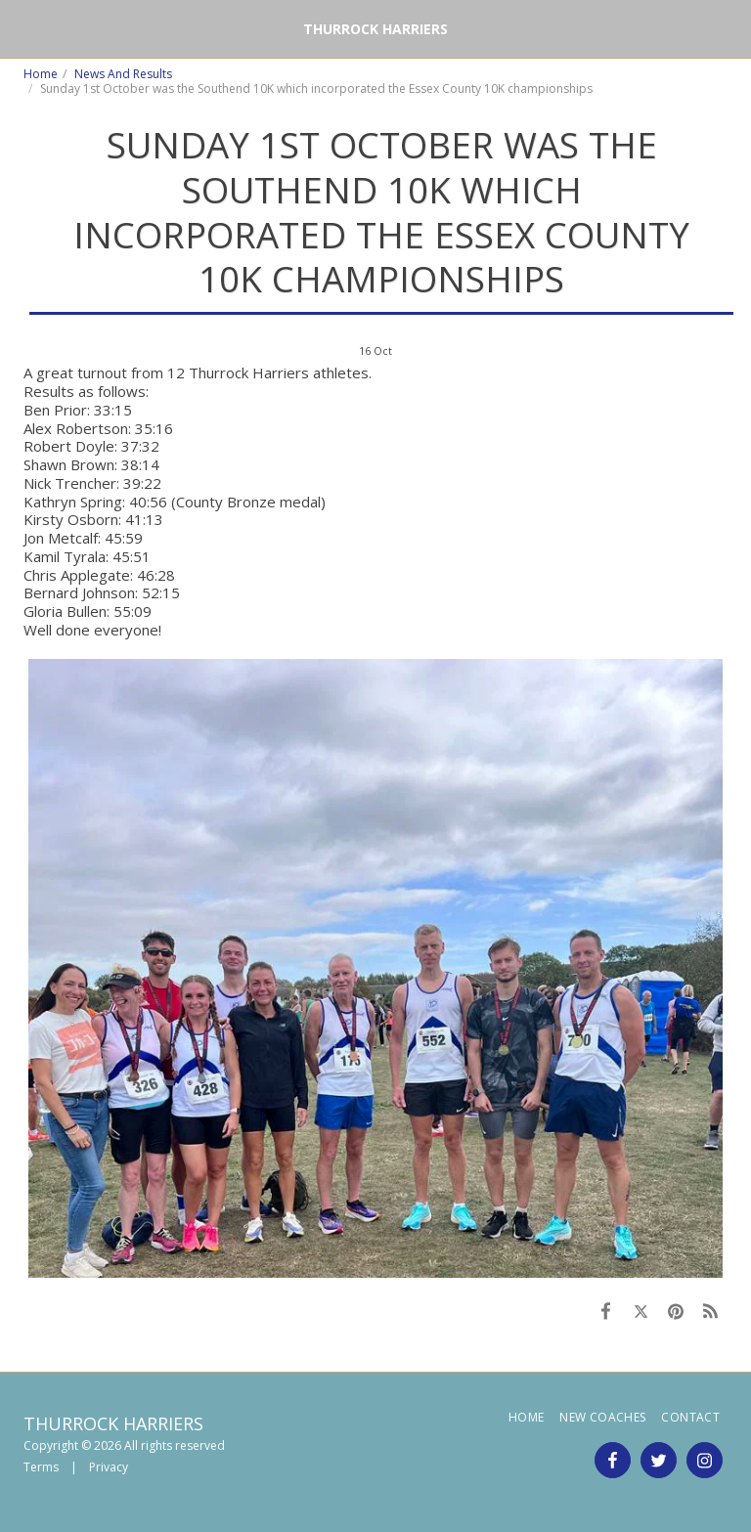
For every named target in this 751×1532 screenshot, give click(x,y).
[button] (21, 28)
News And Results (123, 74)
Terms (41, 1467)
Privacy (108, 1467)
